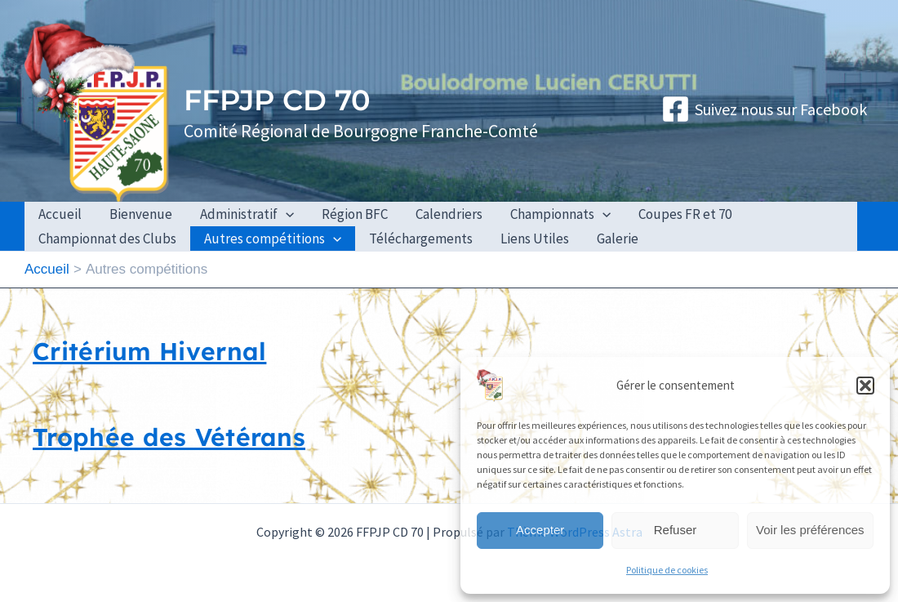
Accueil (60, 214)
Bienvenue (140, 214)
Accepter (540, 530)
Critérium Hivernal (149, 351)
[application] (286, 214)
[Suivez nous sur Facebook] (764, 109)
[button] (865, 385)
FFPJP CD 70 (277, 100)
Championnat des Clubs (107, 238)
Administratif (247, 214)
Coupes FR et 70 (684, 214)
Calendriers (449, 214)
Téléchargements (421, 238)
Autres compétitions (272, 238)
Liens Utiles (534, 238)
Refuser (675, 530)
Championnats (560, 214)
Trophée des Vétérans (169, 437)
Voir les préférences (810, 530)
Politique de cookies (667, 570)
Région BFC (355, 214)
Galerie (617, 238)
